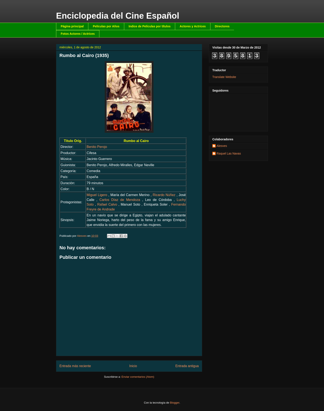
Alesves (222, 146)
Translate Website (224, 77)
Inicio (133, 366)
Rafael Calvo (107, 204)
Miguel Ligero (97, 195)
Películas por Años (106, 26)
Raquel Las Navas (229, 153)
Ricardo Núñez (164, 195)
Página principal (72, 26)
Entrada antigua (187, 366)
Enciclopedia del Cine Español (117, 15)
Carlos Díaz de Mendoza (119, 200)
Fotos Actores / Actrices (78, 33)
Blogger (174, 402)
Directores (222, 26)
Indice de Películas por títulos (150, 26)
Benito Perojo (97, 147)
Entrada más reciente (75, 366)
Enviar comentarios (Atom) (137, 376)
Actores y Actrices (193, 26)
